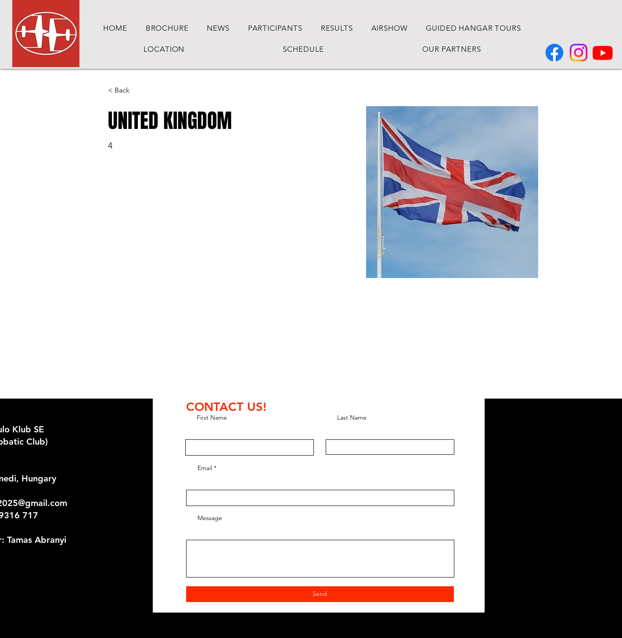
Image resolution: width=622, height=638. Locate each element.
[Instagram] (578, 52)
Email (205, 468)
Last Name (352, 417)
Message (210, 518)
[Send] (320, 594)
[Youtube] (603, 52)
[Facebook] (554, 52)
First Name (212, 417)
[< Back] (125, 90)
